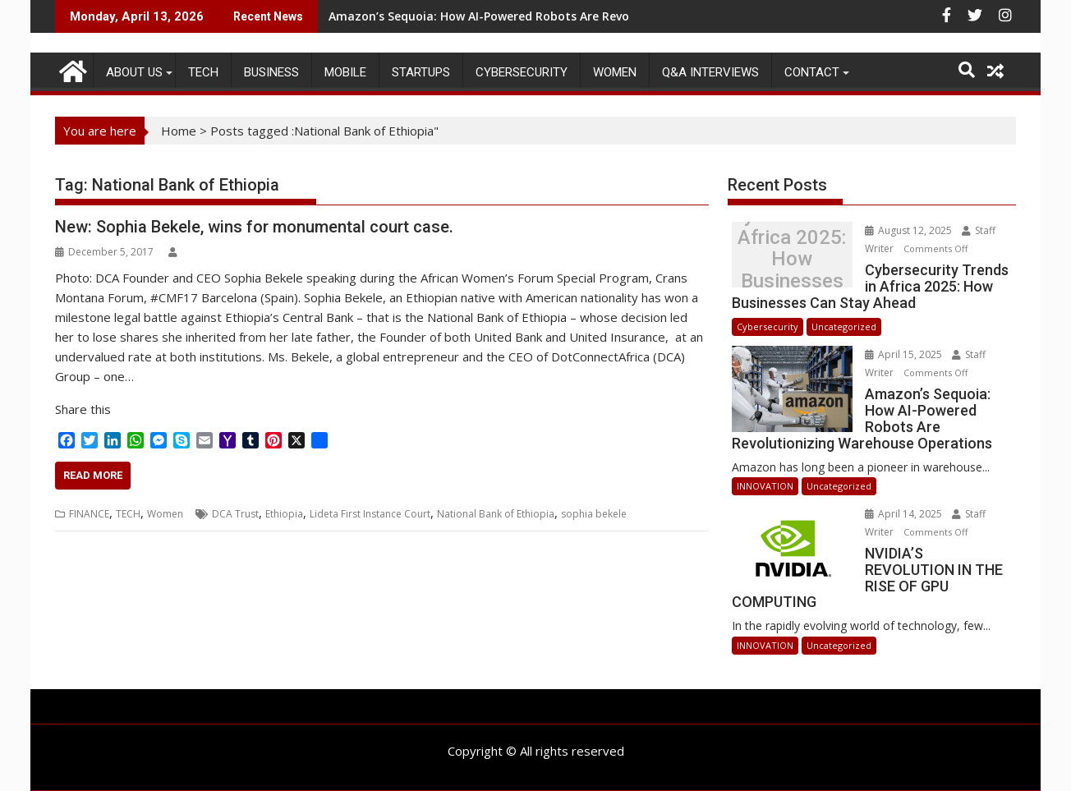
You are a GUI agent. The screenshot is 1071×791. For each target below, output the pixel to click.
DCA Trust (235, 514)
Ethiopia (284, 514)
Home (178, 130)
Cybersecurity (522, 72)
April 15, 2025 (905, 354)
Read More (92, 475)
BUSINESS (271, 72)
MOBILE (345, 72)
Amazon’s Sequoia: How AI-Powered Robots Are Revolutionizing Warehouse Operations (578, 16)
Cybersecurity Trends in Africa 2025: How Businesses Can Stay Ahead (792, 259)
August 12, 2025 (909, 230)
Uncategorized (843, 326)
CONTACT (811, 72)
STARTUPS (421, 72)
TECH (203, 72)
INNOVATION (765, 486)
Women (615, 72)
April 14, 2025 (905, 514)
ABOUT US (134, 72)
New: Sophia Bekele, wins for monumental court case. (254, 227)
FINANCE (89, 514)
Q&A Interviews (710, 72)
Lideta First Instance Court (370, 514)
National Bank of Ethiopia (495, 514)
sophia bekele (594, 514)
